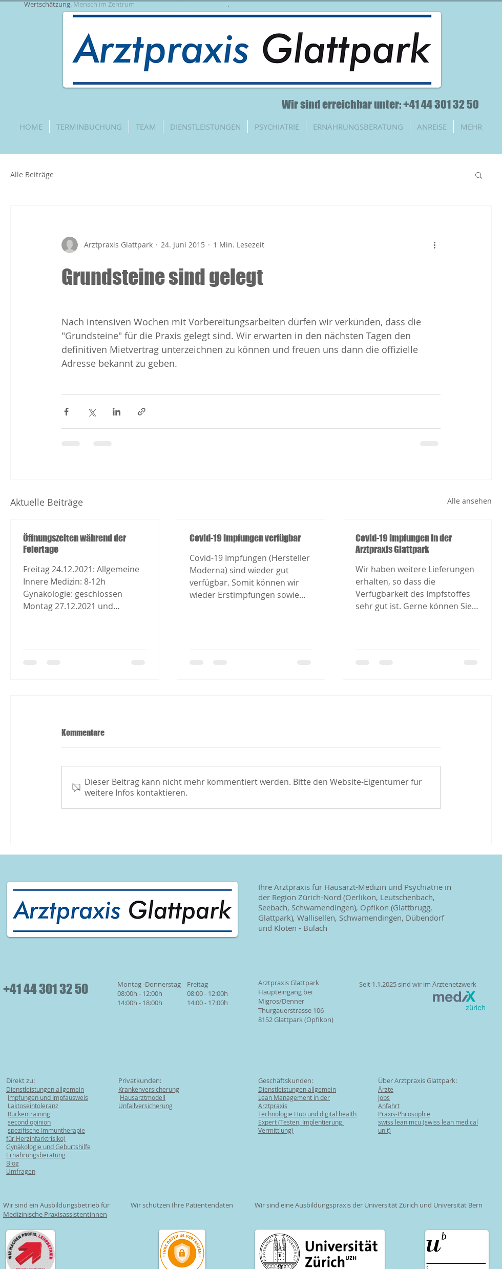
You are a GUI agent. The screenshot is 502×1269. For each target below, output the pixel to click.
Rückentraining (29, 1114)
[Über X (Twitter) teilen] (91, 412)
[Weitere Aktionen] (434, 245)
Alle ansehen (469, 501)
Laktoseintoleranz (33, 1105)
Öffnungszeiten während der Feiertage (74, 543)
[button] (479, 175)
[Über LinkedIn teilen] (116, 412)
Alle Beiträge (32, 174)
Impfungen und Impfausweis (48, 1097)
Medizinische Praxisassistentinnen (55, 1214)
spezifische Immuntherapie (46, 1130)
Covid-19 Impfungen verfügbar (245, 538)
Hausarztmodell (142, 1097)
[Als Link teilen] (142, 412)
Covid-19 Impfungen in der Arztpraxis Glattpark (403, 543)
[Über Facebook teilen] (66, 412)
